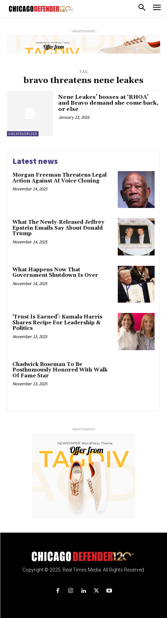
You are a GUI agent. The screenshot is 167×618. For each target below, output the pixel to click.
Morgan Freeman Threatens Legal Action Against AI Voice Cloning (59, 178)
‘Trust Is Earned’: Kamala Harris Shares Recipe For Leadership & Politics (57, 323)
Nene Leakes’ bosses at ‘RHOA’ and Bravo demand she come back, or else (108, 103)
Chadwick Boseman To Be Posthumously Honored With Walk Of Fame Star (59, 370)
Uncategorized (22, 134)
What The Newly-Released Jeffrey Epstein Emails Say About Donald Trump (58, 228)
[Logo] (83, 556)
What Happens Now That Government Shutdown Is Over (55, 272)
